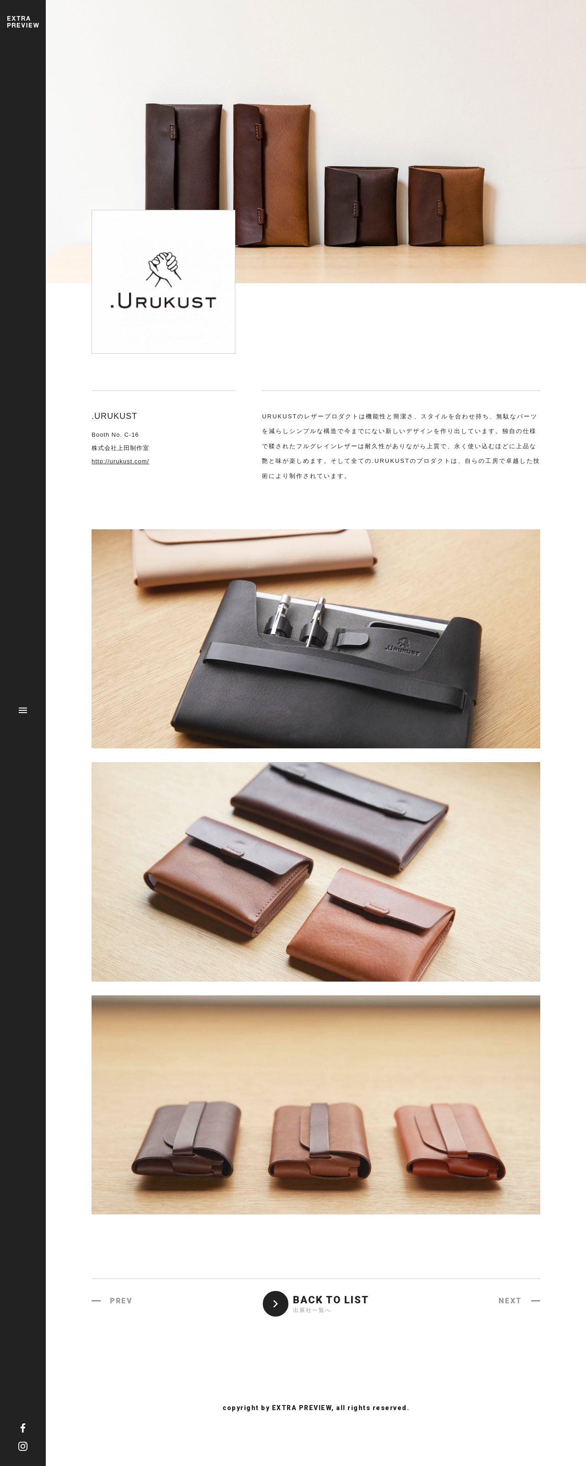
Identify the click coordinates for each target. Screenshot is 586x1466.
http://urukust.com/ (120, 461)
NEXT (510, 1300)
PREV (121, 1300)
